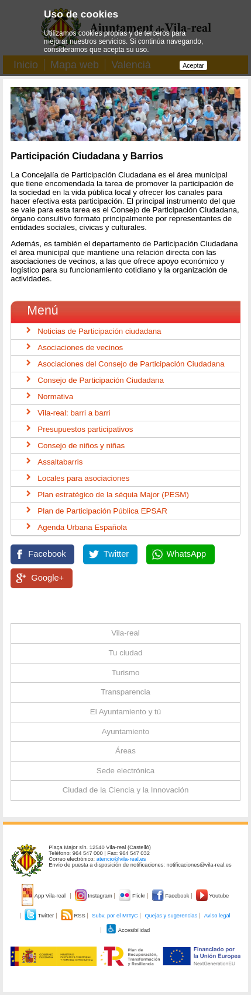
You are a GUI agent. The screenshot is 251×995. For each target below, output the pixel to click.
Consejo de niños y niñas (81, 445)
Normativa (55, 396)
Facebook (47, 553)
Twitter (116, 553)
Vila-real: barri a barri (73, 413)
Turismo (126, 672)
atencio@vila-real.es (121, 859)
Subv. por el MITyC (115, 916)
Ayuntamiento (125, 731)
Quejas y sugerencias (171, 916)
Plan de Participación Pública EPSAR (102, 511)
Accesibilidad (127, 930)
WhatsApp (187, 553)
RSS (74, 916)
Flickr (132, 896)
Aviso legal (217, 916)
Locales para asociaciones (83, 478)
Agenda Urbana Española (82, 527)
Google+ (47, 577)
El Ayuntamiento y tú (125, 711)
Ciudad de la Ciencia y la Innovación (126, 789)
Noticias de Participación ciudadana (99, 331)
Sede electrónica (125, 770)
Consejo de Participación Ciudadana (100, 380)
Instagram (94, 896)
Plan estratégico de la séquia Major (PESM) (113, 494)
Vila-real (125, 633)
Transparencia (125, 691)
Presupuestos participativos (85, 429)
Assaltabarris (59, 462)
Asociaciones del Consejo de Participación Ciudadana (130, 363)
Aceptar (193, 65)
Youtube (212, 896)
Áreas (125, 750)
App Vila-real (44, 896)
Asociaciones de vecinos (80, 347)
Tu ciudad (125, 652)
